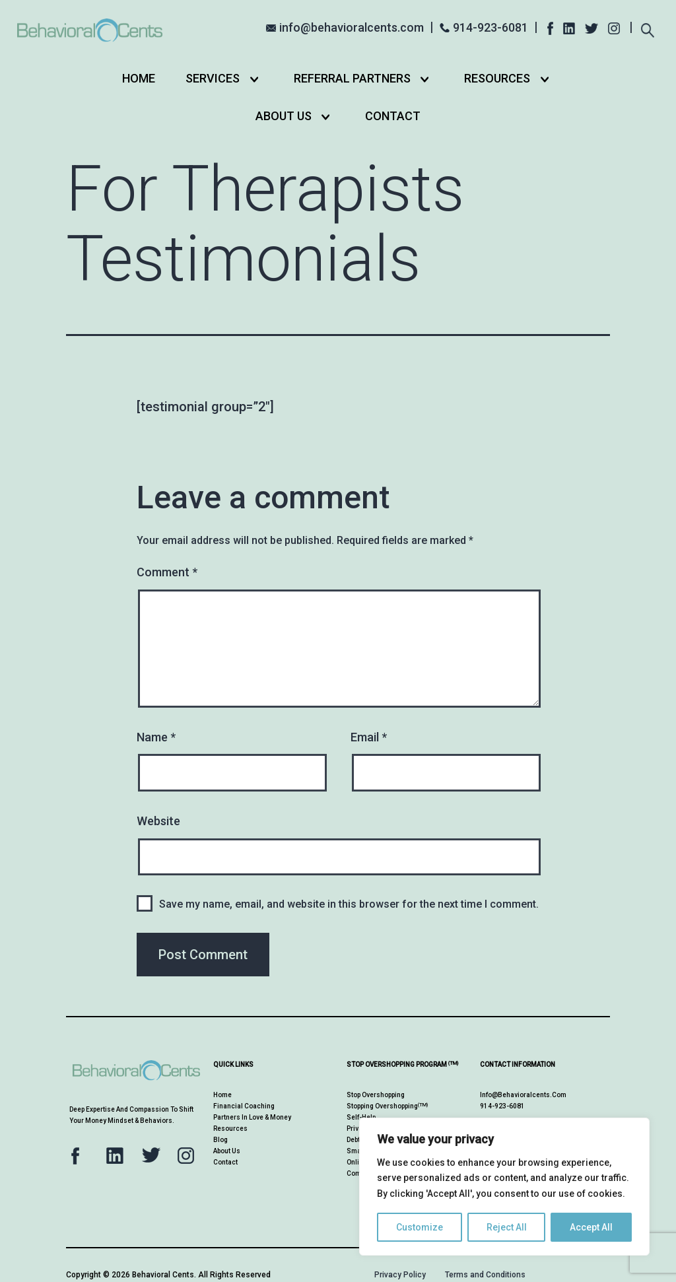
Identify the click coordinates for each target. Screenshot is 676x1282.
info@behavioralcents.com (351, 27)
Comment (167, 572)
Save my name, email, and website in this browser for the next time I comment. (349, 904)
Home (138, 78)
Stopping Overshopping (387, 1106)
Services (213, 78)
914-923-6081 (490, 27)
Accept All (591, 1227)
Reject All (507, 1227)
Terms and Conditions (485, 1274)
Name (156, 737)
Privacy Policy (400, 1274)
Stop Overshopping (376, 1094)
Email (369, 737)
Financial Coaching (244, 1106)
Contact (393, 116)
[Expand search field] (647, 26)
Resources (497, 78)
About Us (283, 116)
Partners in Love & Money (252, 1117)
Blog (220, 1139)
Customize (419, 1227)
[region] (504, 1187)
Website (158, 821)
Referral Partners (352, 78)
